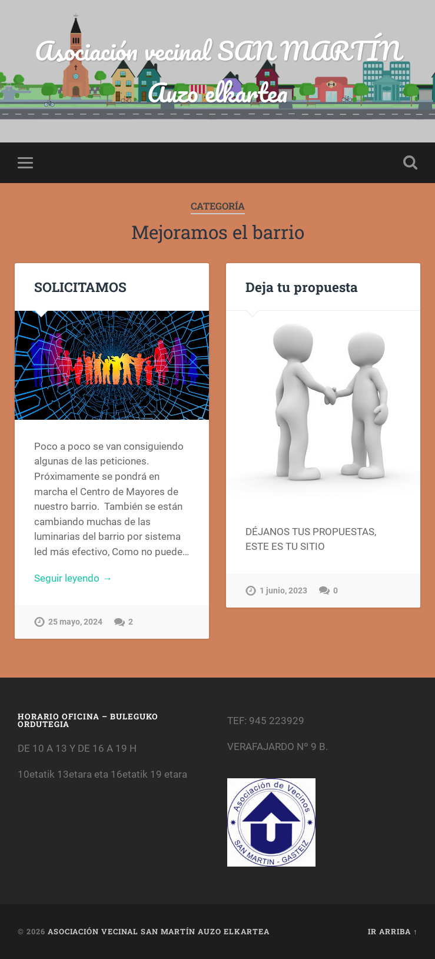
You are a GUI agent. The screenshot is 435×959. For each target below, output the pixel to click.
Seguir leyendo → (73, 578)
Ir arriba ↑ (392, 931)
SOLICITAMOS (80, 287)
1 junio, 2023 (283, 591)
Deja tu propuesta (301, 287)
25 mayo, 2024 (75, 622)
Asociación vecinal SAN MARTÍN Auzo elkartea (217, 71)
